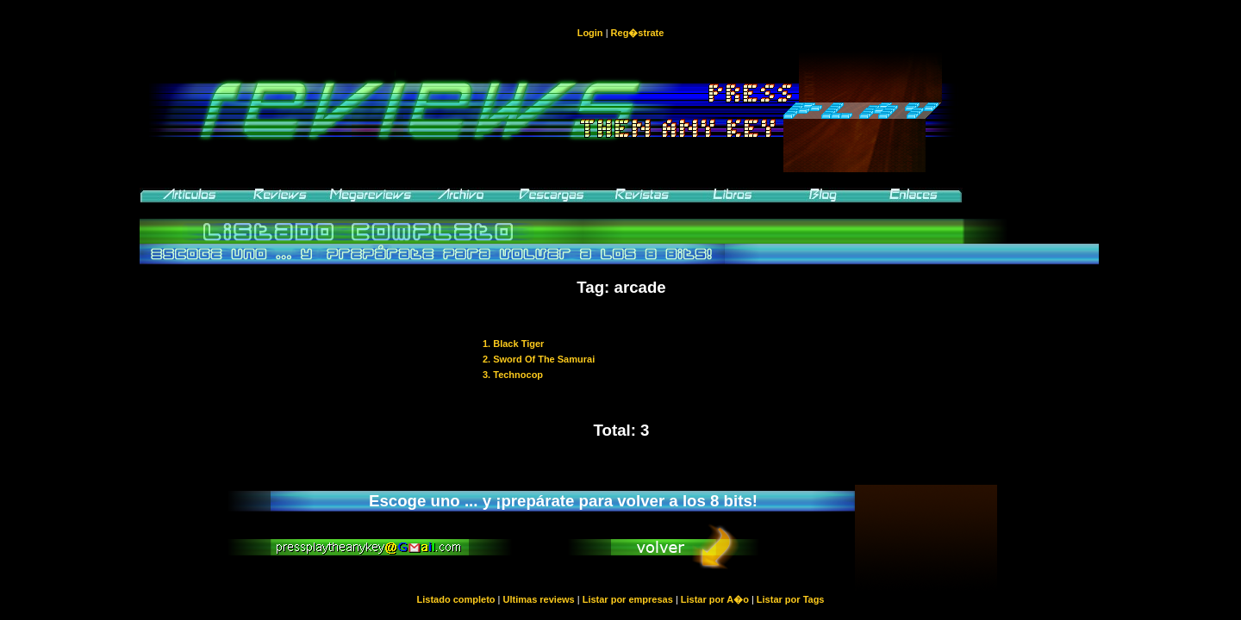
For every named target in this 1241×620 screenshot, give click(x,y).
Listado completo (455, 599)
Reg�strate (637, 33)
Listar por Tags (791, 599)
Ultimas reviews (539, 599)
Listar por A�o (715, 599)
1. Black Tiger (513, 343)
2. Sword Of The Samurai (539, 359)
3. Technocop (513, 374)
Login (590, 33)
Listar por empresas (628, 599)
